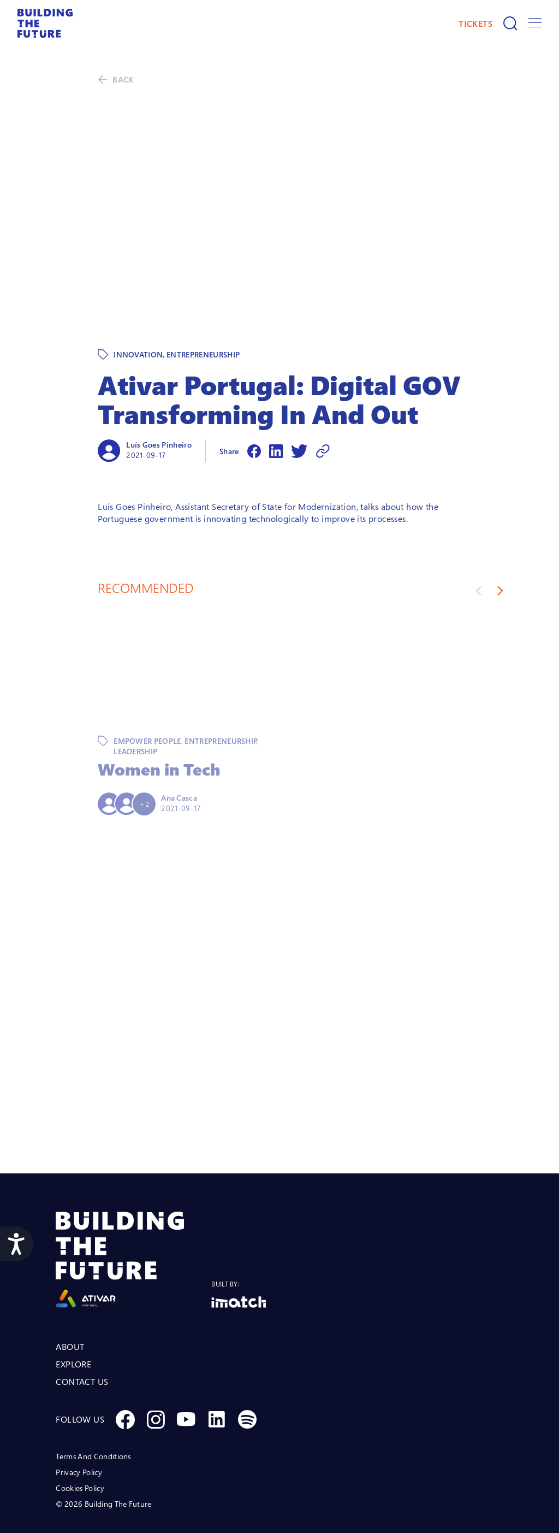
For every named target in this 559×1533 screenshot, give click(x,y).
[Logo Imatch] (238, 1255)
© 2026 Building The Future (103, 1457)
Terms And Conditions (93, 1409)
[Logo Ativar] (133, 1213)
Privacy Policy (79, 1425)
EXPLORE (73, 1317)
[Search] (510, 23)
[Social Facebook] (125, 1372)
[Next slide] (500, 544)
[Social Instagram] (155, 1372)
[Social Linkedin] (217, 1372)
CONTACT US (82, 1335)
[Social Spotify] (247, 1372)
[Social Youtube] (186, 1372)
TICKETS (475, 23)
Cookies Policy (80, 1441)
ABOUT (70, 1300)
